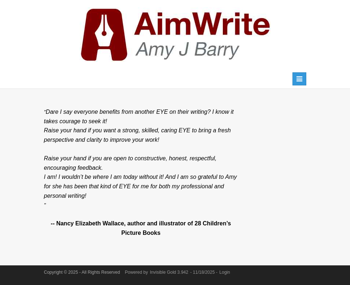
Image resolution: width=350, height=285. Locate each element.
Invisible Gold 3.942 (170, 272)
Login (224, 272)
